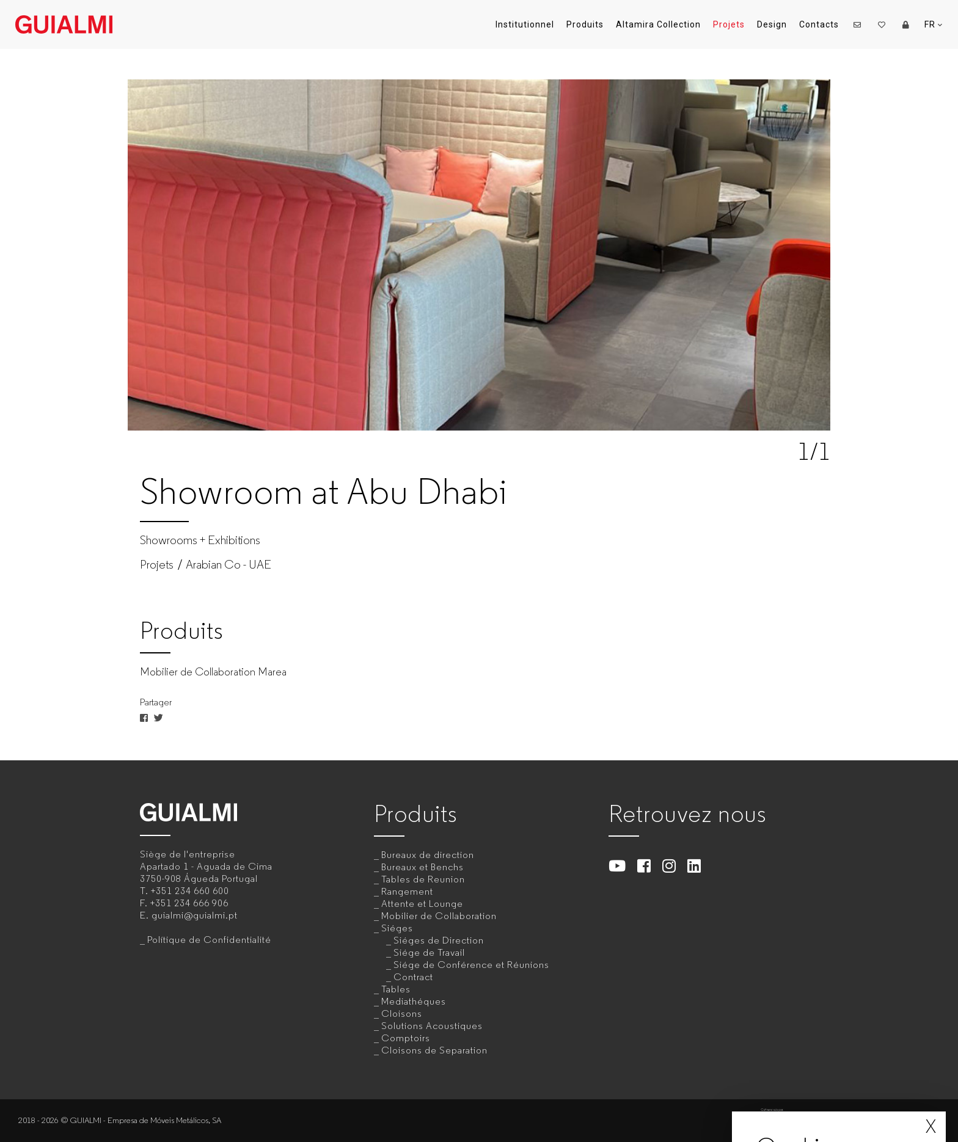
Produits (585, 24)
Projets (729, 24)
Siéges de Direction (438, 940)
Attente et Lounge (422, 903)
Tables (396, 989)
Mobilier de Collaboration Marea (213, 672)
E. (189, 915)
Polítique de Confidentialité (209, 939)
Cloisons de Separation (434, 1050)
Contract (413, 977)
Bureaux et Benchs (422, 867)
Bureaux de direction (427, 854)
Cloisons (401, 1013)
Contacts (819, 24)
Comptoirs (405, 1038)
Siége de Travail (429, 952)
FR (933, 25)
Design (772, 24)
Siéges (397, 928)
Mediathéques (413, 1001)
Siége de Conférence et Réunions (471, 964)
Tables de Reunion (423, 879)
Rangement (407, 891)
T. (184, 891)
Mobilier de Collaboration (439, 916)
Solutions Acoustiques (432, 1025)
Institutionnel (524, 24)
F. (184, 903)
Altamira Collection (658, 24)
